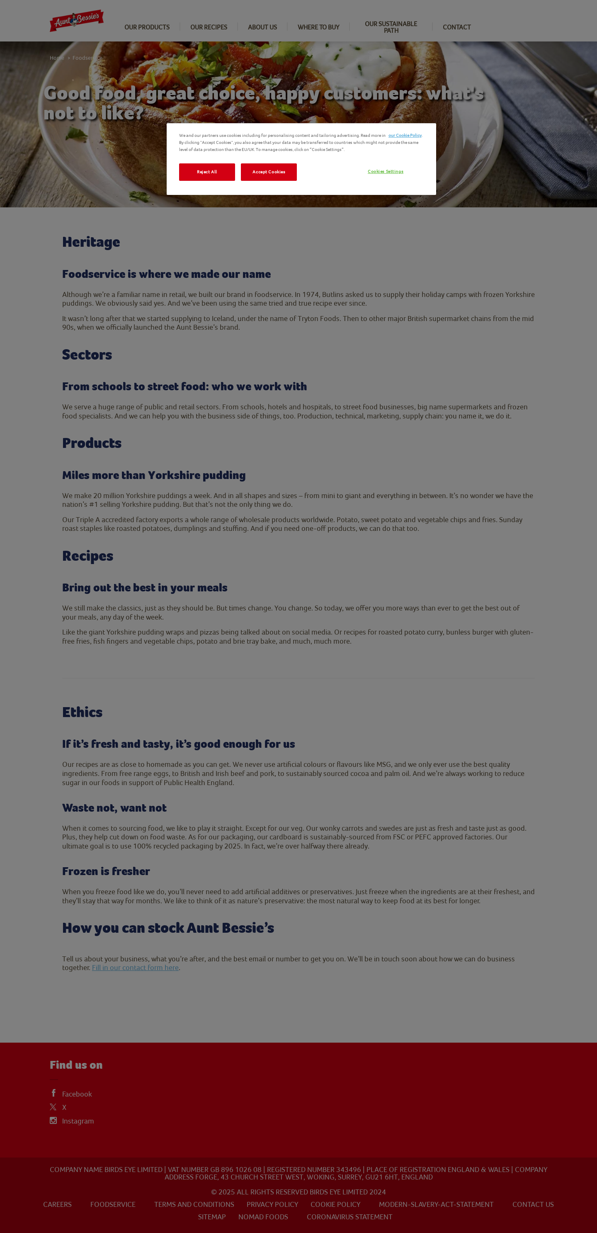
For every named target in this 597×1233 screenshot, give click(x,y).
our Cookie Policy (405, 135)
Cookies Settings (385, 171)
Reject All (207, 172)
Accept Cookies (268, 172)
